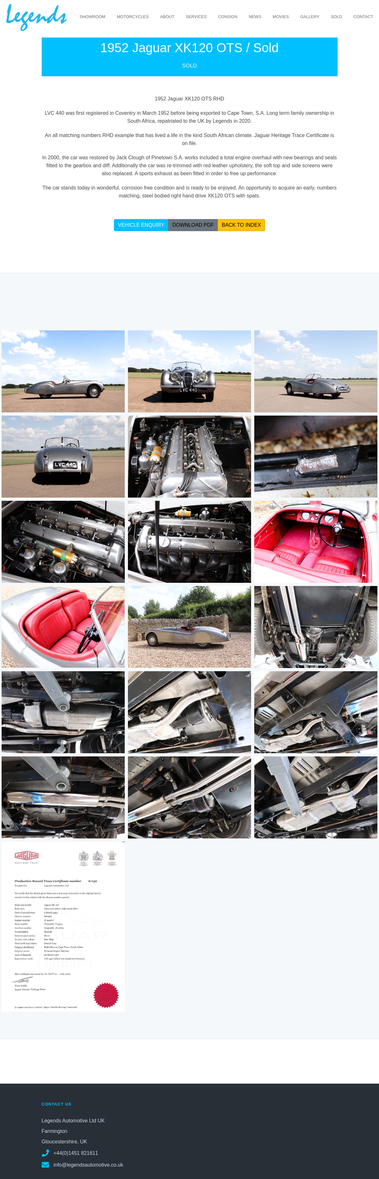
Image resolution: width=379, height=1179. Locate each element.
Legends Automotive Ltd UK (73, 1120)
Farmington (54, 1131)
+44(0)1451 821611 (70, 1152)
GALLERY (309, 16)
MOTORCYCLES (133, 16)
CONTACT (363, 16)
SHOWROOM (92, 16)
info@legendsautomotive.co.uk (82, 1164)
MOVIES (281, 16)
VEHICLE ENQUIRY (141, 224)
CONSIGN (227, 16)
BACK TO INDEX (241, 224)
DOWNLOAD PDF (193, 224)
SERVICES (196, 16)
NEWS (255, 16)
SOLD (336, 16)
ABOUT (167, 16)
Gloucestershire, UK (64, 1141)
